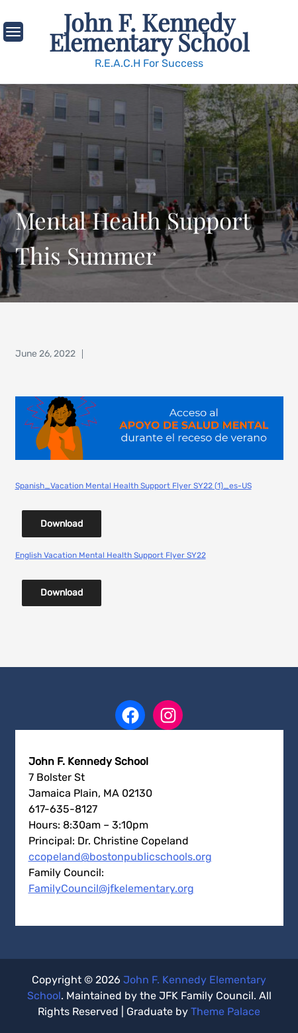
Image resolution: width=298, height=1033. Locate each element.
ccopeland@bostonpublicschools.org (120, 856)
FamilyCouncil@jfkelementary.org (111, 888)
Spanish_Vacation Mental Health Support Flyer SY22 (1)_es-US (133, 485)
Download (61, 523)
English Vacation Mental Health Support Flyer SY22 (110, 555)
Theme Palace (225, 1011)
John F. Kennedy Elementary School (149, 32)
